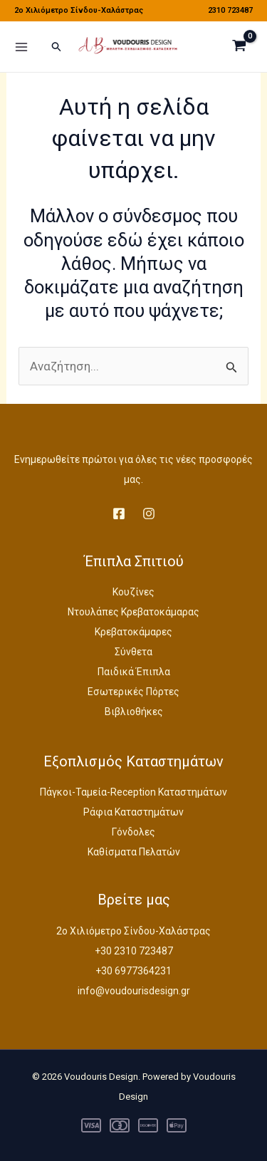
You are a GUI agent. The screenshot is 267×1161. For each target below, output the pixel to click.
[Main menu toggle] (21, 47)
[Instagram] (148, 513)
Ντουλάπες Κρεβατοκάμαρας (133, 612)
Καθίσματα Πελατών (134, 852)
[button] (57, 47)
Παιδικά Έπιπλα (134, 671)
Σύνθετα (133, 651)
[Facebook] (118, 513)
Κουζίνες (133, 592)
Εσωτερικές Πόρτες (133, 691)
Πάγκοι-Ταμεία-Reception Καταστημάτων (133, 792)
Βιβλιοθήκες (134, 711)
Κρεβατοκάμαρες (133, 631)
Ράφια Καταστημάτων (133, 812)
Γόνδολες (133, 832)
